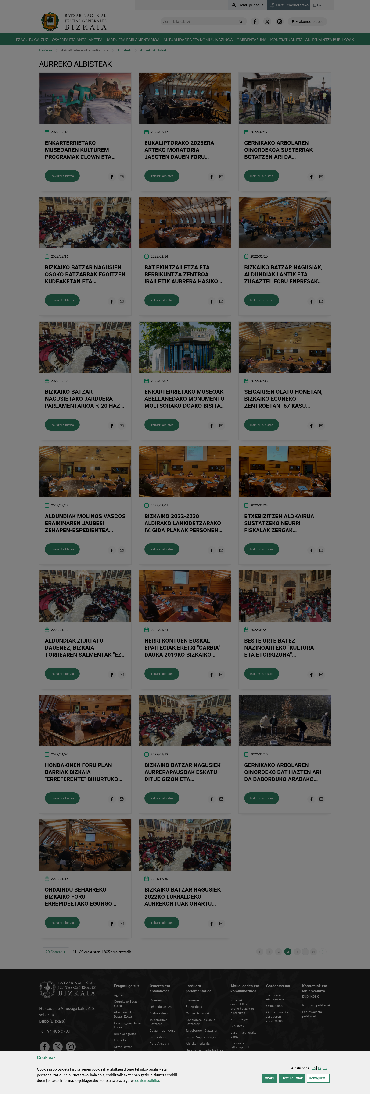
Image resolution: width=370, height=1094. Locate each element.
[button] (313, 1068)
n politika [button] (146, 1080)
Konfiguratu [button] (319, 1078)
